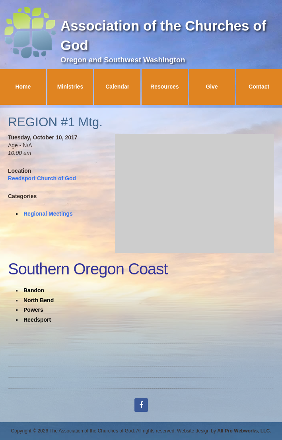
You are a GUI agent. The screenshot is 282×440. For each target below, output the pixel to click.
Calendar (117, 86)
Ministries (70, 86)
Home (23, 86)
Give (212, 86)
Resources (164, 86)
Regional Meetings (48, 213)
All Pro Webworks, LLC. (244, 431)
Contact (259, 86)
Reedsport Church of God (42, 178)
